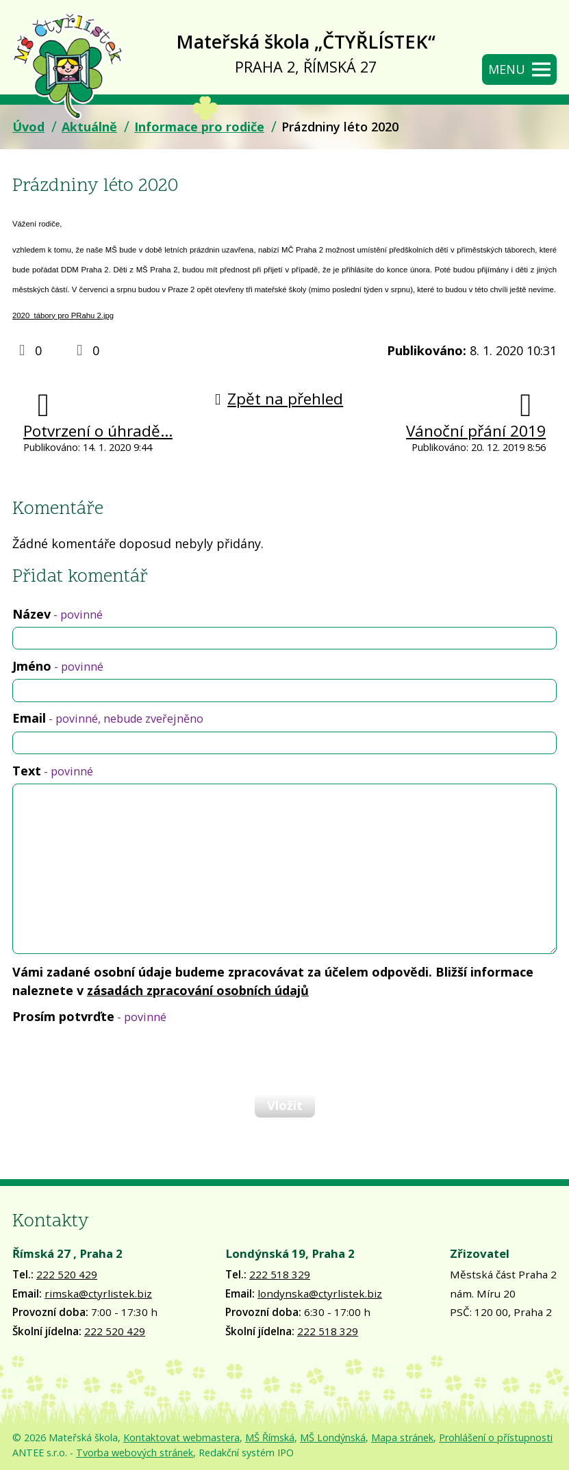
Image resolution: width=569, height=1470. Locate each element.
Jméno (57, 666)
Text (52, 770)
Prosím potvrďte (89, 1016)
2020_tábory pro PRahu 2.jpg (63, 315)
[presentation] (115, 1058)
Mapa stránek (402, 1437)
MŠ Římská (269, 1437)
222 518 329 (279, 1274)
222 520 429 (66, 1274)
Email (107, 718)
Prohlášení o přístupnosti (496, 1437)
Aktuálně (89, 126)
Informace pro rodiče (199, 126)
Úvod (28, 126)
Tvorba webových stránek (134, 1452)
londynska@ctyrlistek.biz (319, 1293)
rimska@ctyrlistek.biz (98, 1293)
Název (57, 614)
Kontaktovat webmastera (181, 1437)
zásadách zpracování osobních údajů (198, 990)
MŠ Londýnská (333, 1437)
